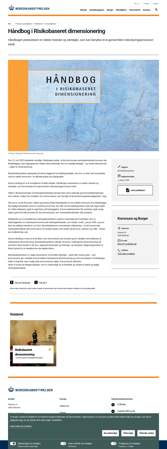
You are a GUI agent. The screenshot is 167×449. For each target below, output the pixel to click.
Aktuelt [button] (83, 9)
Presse (63, 412)
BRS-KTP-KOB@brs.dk (126, 244)
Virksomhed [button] (134, 9)
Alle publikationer (50, 24)
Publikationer (39, 24)
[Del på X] (40, 283)
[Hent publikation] (135, 190)
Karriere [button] (146, 9)
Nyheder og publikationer (24, 24)
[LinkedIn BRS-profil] (125, 413)
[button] (156, 11)
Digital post (64, 406)
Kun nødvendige (110, 433)
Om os (136, 4)
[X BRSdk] (120, 406)
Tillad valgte (128, 433)
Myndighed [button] (121, 9)
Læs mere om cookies (20, 426)
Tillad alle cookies (146, 433)
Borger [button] (110, 9)
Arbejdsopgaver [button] (96, 9)
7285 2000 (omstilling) (126, 254)
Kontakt (146, 4)
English (155, 4)
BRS (9, 24)
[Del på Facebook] (20, 283)
